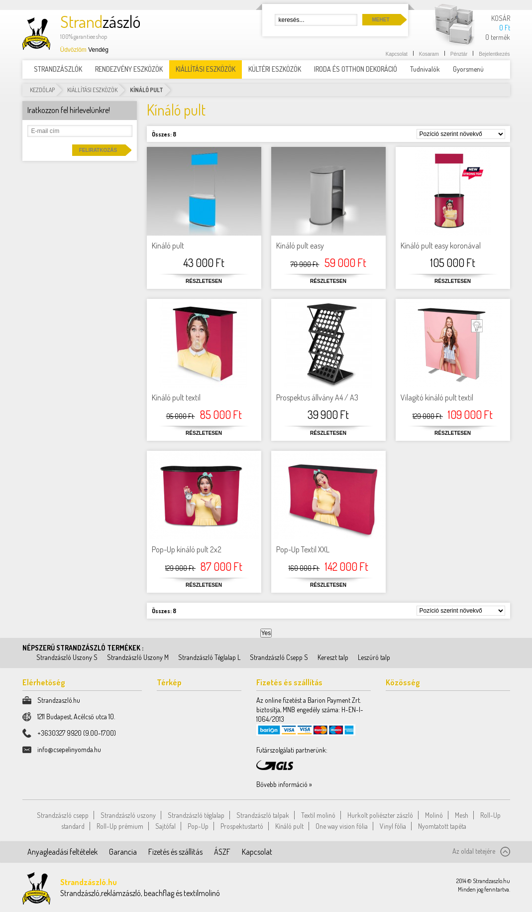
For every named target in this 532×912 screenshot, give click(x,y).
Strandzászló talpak (262, 815)
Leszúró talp (374, 657)
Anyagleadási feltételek (62, 852)
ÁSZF (222, 852)
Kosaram (429, 54)
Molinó (434, 815)
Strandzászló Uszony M (138, 657)
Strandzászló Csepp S (279, 657)
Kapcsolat (397, 54)
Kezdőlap (42, 90)
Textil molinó (318, 815)
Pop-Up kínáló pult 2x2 (186, 549)
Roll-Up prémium (120, 826)
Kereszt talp (333, 657)
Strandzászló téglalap (196, 815)
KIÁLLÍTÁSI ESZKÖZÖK (92, 90)
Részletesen (204, 281)
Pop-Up (198, 826)
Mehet (381, 19)
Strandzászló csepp (63, 815)
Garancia (123, 852)
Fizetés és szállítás (175, 852)
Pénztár (458, 54)
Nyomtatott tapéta (442, 826)
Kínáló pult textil (176, 397)
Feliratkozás (98, 150)
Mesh (461, 815)
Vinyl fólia (393, 826)
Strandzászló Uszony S (67, 657)
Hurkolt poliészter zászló (380, 815)
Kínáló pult (168, 246)
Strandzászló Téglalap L (209, 657)
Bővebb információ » (284, 784)
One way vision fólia (342, 826)
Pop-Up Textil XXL (302, 549)
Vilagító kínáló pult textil (437, 397)
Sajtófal (165, 826)
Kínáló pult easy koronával (441, 246)
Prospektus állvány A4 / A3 (317, 397)
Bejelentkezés (494, 54)
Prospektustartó (241, 826)
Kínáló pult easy (300, 246)
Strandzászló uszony (128, 815)
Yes (266, 633)
